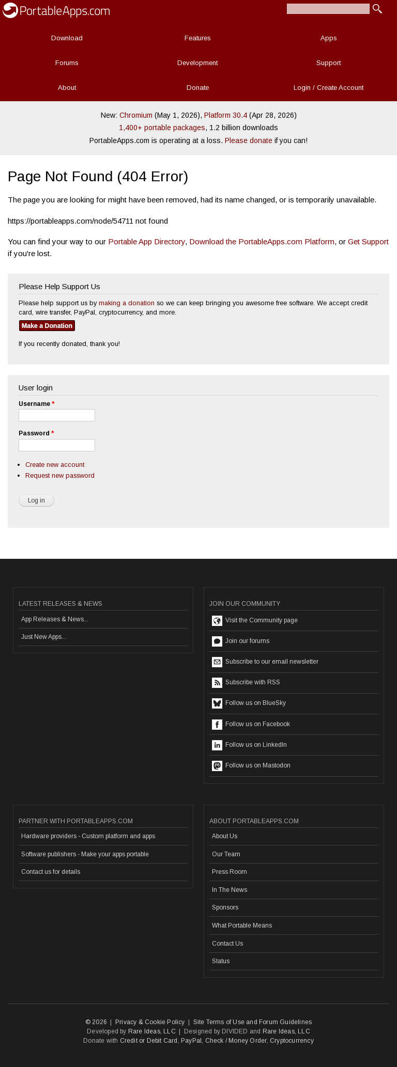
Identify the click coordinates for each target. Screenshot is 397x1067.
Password (36, 433)
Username (36, 403)
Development (197, 63)
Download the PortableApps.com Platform (261, 241)
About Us (224, 836)
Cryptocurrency (292, 1040)
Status (221, 961)
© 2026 (96, 1022)
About (67, 87)
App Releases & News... (54, 619)
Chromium (135, 115)
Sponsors (225, 907)
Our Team (226, 854)
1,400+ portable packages (162, 127)
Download (67, 38)
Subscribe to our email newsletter (265, 662)
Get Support (368, 241)
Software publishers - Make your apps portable (85, 854)
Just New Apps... (43, 636)
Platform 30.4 (225, 115)
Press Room (229, 871)
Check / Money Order (236, 1040)
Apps (328, 38)
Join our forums (240, 641)
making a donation (127, 303)
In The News (229, 889)
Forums (67, 63)
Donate (198, 87)
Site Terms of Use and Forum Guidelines (252, 1022)
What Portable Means (242, 925)
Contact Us (227, 943)
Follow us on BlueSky (249, 703)
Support (328, 63)
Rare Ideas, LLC (152, 1031)
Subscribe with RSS (246, 683)
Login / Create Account (328, 87)
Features (198, 38)
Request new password (60, 475)
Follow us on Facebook (251, 724)
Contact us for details (50, 871)
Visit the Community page (255, 621)
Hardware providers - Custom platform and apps (88, 836)
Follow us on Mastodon (251, 766)
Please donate (248, 140)
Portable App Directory (146, 241)
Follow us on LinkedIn (249, 745)
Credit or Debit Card (149, 1040)
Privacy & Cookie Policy (150, 1022)
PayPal (191, 1040)
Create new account (54, 464)
